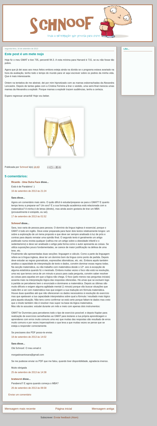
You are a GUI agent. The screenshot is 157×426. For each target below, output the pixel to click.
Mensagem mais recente (20, 408)
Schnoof (16, 223)
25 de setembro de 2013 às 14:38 (28, 372)
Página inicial (63, 408)
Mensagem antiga (103, 408)
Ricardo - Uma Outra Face (25, 182)
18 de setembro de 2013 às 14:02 (28, 337)
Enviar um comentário (19, 394)
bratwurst (16, 379)
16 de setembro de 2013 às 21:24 (28, 191)
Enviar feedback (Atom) (66, 417)
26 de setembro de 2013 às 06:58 (28, 388)
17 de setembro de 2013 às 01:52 (28, 216)
